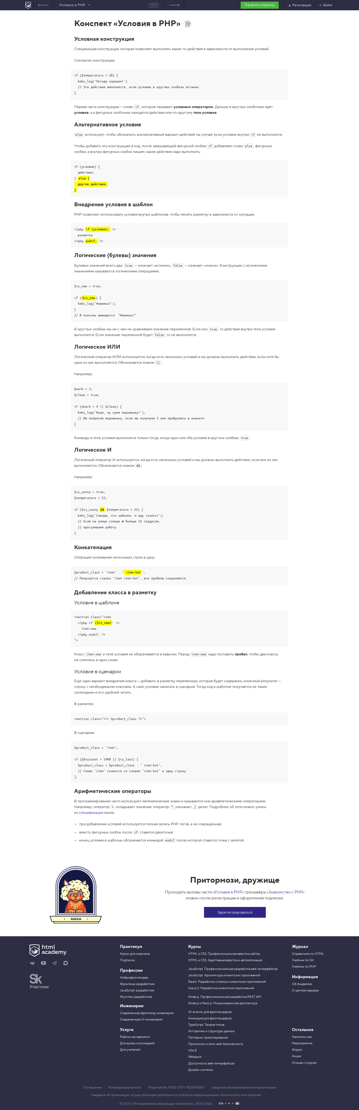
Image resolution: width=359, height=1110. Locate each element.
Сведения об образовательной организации (243, 1088)
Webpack (194, 1057)
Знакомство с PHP (285, 892)
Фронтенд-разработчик (137, 984)
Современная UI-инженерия (141, 1020)
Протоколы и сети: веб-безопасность (215, 1044)
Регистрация (299, 5)
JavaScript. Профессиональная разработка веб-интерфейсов (232, 969)
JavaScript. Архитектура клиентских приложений (224, 975)
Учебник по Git (303, 960)
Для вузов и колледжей (137, 1043)
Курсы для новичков (135, 954)
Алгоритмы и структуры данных (211, 1031)
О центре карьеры (305, 990)
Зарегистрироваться (235, 912)
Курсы (194, 946)
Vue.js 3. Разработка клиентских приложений (221, 988)
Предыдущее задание (43, 5)
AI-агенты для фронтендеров (209, 1012)
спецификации (91, 812)
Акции (296, 1056)
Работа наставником (135, 1037)
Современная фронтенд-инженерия (147, 1013)
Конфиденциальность (125, 1088)
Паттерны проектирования (208, 1038)
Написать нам (302, 1037)
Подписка (127, 960)
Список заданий (174, 5)
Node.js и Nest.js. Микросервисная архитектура (222, 1003)
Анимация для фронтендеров (209, 1018)
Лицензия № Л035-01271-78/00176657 (176, 1088)
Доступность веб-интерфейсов (211, 1063)
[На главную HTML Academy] (28, 5)
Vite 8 (192, 1050)
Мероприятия (302, 1043)
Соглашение (92, 1088)
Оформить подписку (260, 5)
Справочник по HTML (308, 954)
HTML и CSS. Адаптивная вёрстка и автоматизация (225, 960)
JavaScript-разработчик (137, 990)
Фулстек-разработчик (136, 997)
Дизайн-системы (200, 1070)
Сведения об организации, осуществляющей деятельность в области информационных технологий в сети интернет (176, 1095)
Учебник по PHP (304, 967)
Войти (325, 5)
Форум (297, 1050)
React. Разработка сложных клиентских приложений (227, 982)
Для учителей (130, 1050)
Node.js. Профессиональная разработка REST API (224, 997)
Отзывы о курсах (304, 1063)
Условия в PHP (228, 892)
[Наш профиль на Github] (229, 1104)
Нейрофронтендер (134, 978)
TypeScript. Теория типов (206, 1025)
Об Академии (302, 984)
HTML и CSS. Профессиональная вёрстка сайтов (224, 954)
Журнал (300, 946)
